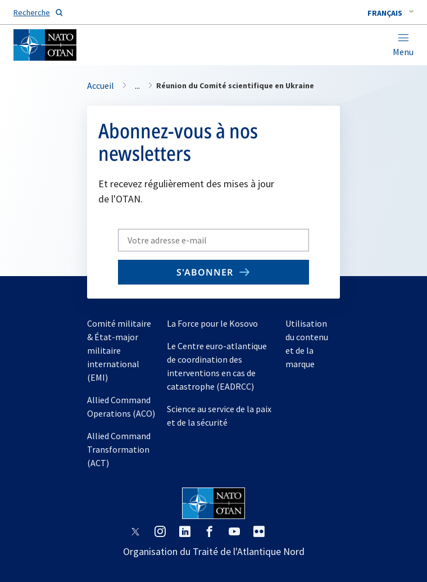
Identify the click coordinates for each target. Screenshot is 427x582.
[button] (390, 13)
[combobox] (390, 13)
